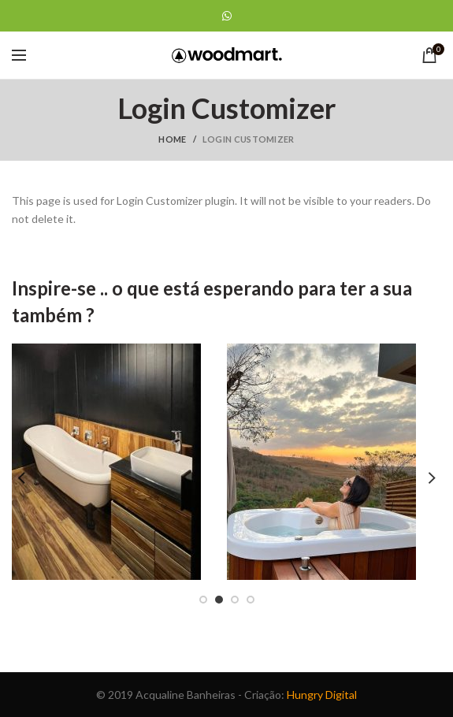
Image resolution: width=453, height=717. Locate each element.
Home (172, 139)
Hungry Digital (322, 694)
